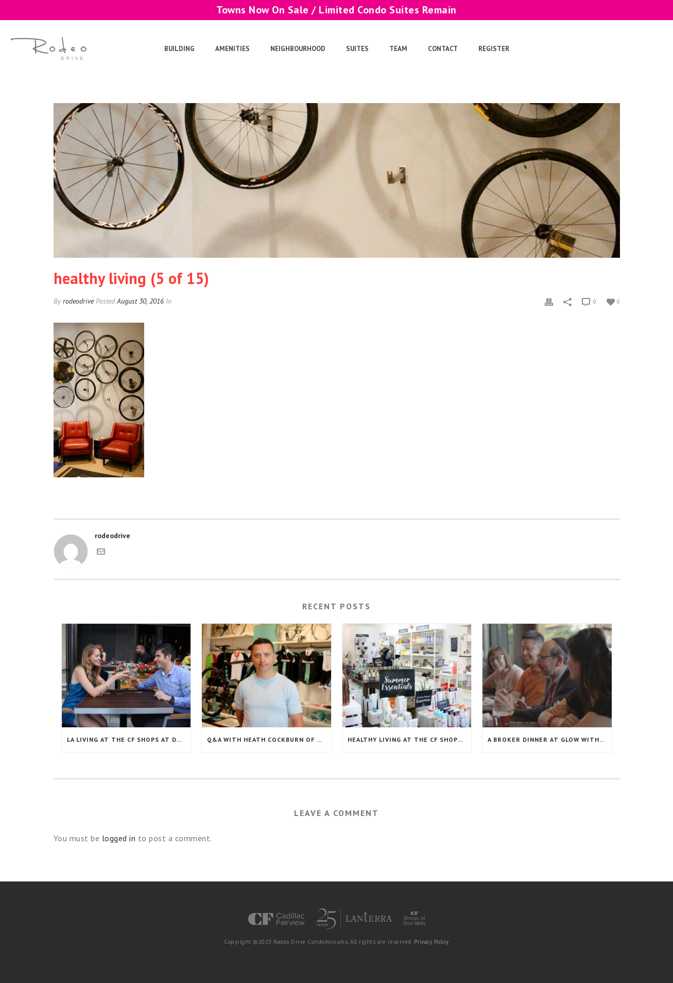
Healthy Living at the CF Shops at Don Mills (410, 739)
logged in (119, 838)
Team (398, 48)
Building (179, 48)
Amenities (232, 48)
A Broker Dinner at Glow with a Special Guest (550, 739)
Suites (357, 48)
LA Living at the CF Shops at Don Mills (129, 739)
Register (493, 48)
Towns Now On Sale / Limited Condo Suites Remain (336, 9)
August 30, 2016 (140, 301)
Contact (443, 48)
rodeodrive (78, 301)
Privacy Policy (431, 941)
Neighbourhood (297, 48)
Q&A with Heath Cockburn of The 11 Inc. (269, 739)
